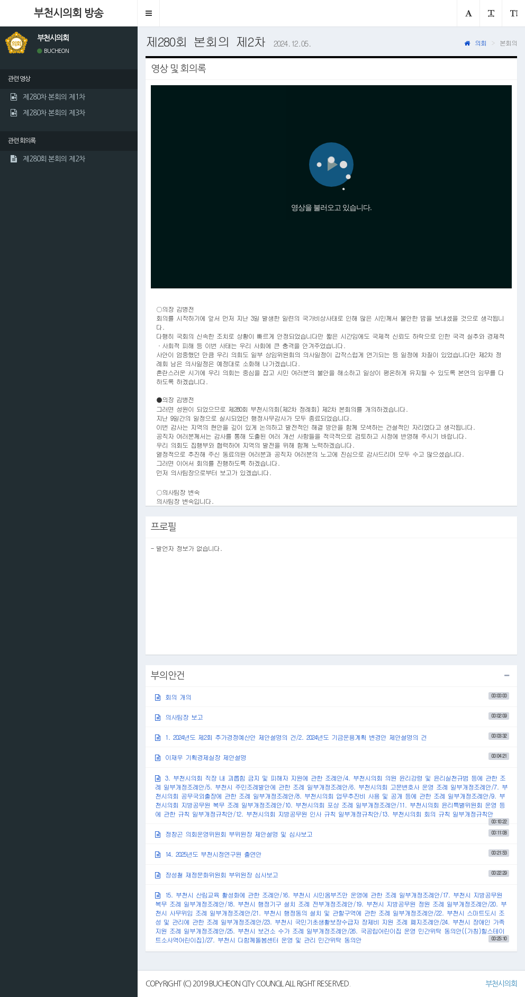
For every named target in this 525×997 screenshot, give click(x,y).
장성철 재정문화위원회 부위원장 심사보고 (332, 873)
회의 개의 (332, 696)
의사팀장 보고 (332, 716)
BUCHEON (53, 51)
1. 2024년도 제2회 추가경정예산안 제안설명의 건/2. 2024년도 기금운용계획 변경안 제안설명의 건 (332, 736)
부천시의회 (501, 983)
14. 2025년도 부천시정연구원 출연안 (332, 853)
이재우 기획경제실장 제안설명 (332, 757)
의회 (475, 42)
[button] (149, 13)
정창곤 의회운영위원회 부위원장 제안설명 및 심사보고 (332, 833)
